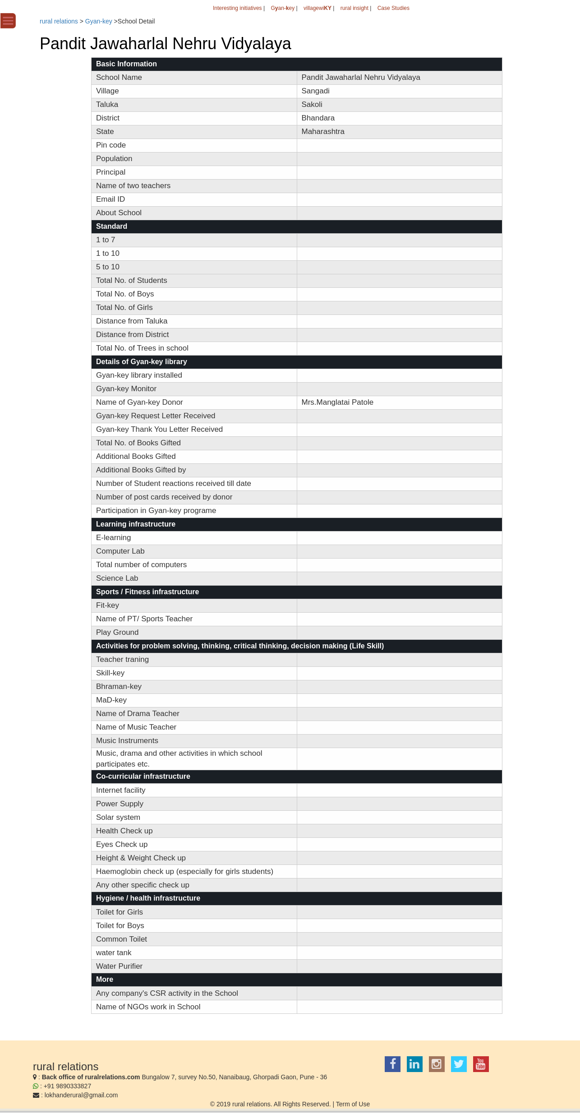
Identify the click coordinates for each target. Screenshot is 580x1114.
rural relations (59, 21)
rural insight (354, 8)
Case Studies (393, 8)
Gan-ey (283, 8)
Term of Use (353, 1104)
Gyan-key (98, 21)
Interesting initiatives (237, 8)
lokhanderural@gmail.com (81, 1095)
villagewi (317, 8)
